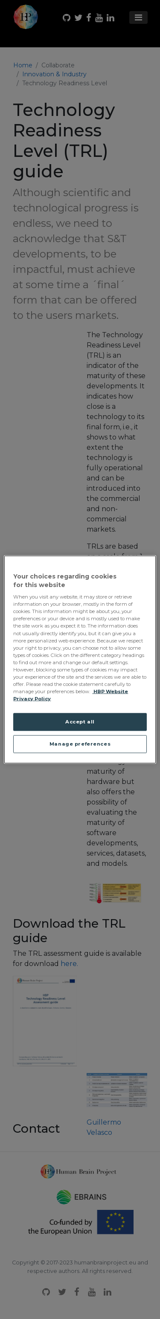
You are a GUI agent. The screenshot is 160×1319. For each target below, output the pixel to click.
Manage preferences (80, 744)
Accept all (80, 722)
